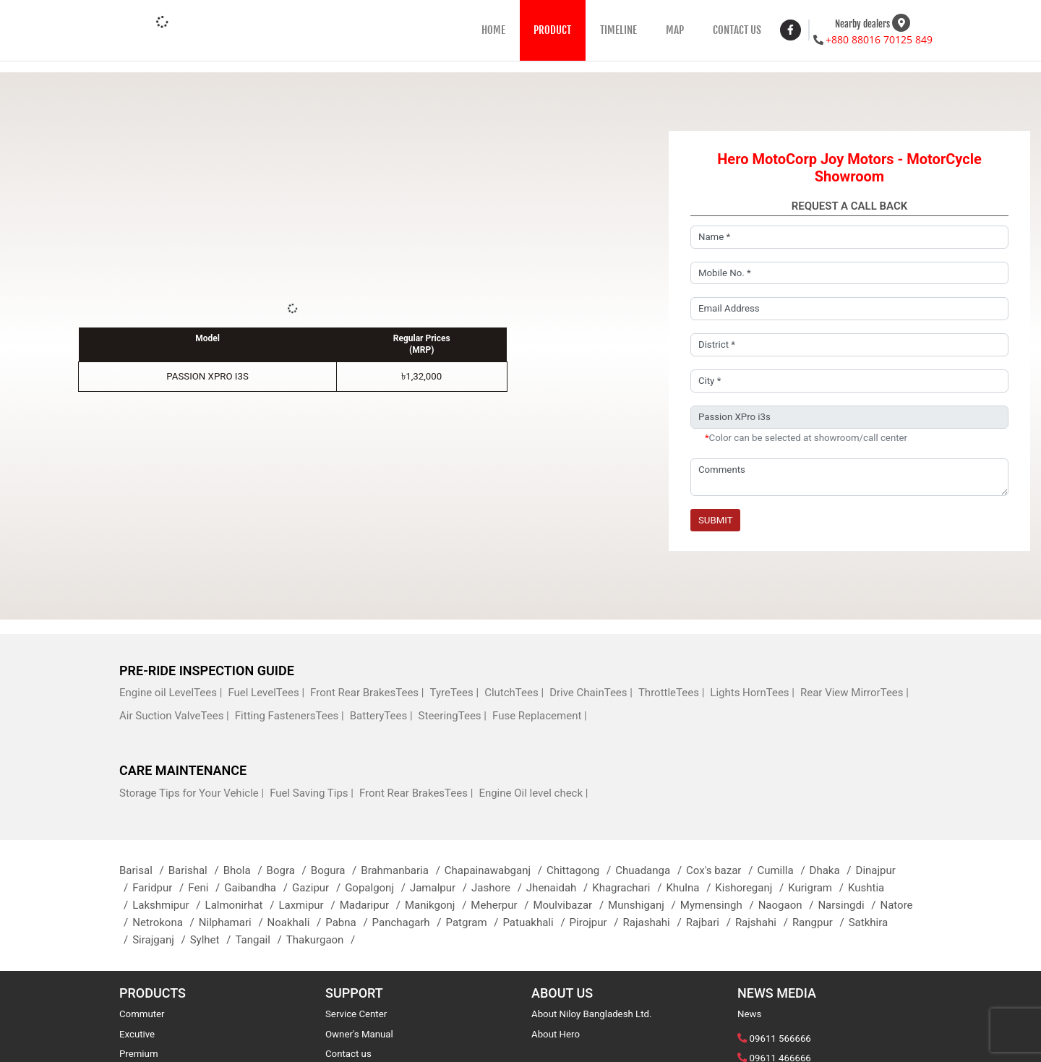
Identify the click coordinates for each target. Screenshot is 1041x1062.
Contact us (348, 1053)
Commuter (142, 1014)
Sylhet (213, 939)
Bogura (336, 870)
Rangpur (820, 922)
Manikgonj (438, 905)
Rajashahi (653, 922)
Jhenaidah (559, 887)
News (749, 1014)
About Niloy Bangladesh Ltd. (591, 1014)
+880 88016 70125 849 (879, 39)
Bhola (245, 870)
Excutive (137, 1034)
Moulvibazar (570, 905)
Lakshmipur (168, 905)
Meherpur (502, 905)
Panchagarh (409, 922)
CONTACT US (737, 30)
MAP (675, 30)
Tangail (260, 939)
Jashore (498, 887)
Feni (206, 887)
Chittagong (581, 870)
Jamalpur (440, 887)
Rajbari (710, 922)
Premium (138, 1053)
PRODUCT (552, 30)
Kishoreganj (751, 887)
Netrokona (165, 922)
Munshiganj (644, 905)
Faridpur (160, 887)
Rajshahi (763, 922)
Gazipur (318, 887)
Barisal (143, 870)
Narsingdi (849, 905)
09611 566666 (780, 1038)
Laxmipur (308, 905)
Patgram (474, 922)
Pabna (348, 922)
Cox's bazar (721, 870)
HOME (493, 30)
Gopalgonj (377, 887)
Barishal (195, 870)
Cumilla (783, 870)
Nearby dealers (862, 24)
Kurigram (818, 887)
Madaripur (372, 905)
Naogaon (788, 905)
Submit (715, 520)
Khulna (690, 887)
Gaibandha (258, 887)
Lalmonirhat (242, 905)
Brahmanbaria (403, 870)
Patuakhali (535, 922)
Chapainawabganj (496, 870)
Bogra (289, 870)
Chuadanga (650, 870)
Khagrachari (629, 887)
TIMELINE (618, 30)
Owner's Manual (359, 1034)
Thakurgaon (323, 939)
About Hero (555, 1034)
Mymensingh (719, 905)
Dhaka (833, 870)
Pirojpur (596, 922)
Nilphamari (233, 922)
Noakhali (296, 922)
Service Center (356, 1014)
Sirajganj (160, 939)
